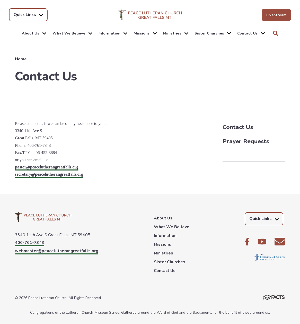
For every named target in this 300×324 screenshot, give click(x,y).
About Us (34, 33)
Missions (145, 33)
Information (113, 33)
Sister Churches (213, 33)
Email (280, 241)
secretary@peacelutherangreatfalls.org (49, 174)
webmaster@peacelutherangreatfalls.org (56, 251)
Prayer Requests (246, 141)
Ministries (175, 33)
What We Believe (72, 33)
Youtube (262, 241)
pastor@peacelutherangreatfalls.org (46, 167)
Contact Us (251, 33)
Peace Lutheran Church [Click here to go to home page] (150, 15)
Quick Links (28, 15)
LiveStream (276, 15)
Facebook (247, 241)
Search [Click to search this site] (275, 33)
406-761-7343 (29, 242)
